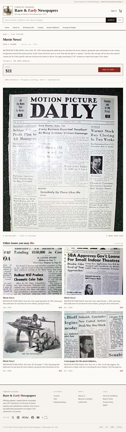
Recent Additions (53, 27)
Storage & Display (69, 27)
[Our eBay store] (25, 417)
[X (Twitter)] (13, 417)
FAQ (55, 399)
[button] (63, 160)
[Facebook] (32, 417)
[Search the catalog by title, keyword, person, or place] (54, 20)
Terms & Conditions (110, 396)
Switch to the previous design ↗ (112, 2)
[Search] (111, 20)
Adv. (119, 20)
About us (81, 396)
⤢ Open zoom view (114, 236)
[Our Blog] (45, 417)
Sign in (114, 11)
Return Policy (108, 399)
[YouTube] (38, 417)
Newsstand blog (60, 402)
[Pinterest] (18, 417)
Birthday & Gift (28, 27)
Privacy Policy (108, 402)
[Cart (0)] (120, 10)
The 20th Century (21, 61)
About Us (16, 27)
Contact (56, 396)
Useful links (82, 402)
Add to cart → (109, 70)
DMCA (105, 405)
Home (7, 27)
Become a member (85, 399)
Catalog (40, 27)
